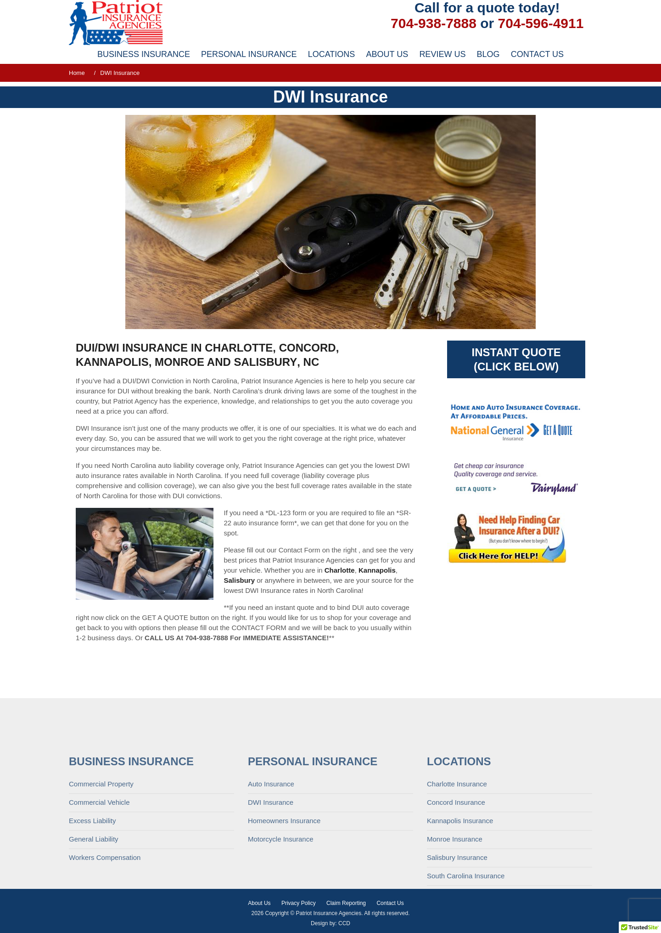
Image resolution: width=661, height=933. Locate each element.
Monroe (179, 362)
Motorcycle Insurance (281, 883)
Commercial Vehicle (99, 846)
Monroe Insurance (454, 883)
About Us (387, 54)
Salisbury (265, 362)
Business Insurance (143, 54)
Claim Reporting (346, 903)
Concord (307, 347)
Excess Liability (92, 865)
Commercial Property (101, 828)
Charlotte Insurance (457, 828)
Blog (488, 54)
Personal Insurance (249, 54)
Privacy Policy (298, 903)
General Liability (93, 883)
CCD (344, 923)
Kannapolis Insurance (460, 865)
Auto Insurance (271, 828)
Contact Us (537, 54)
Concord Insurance (456, 846)
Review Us (442, 54)
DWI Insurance (270, 846)
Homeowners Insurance (284, 865)
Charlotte (239, 347)
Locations (331, 54)
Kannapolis (112, 362)
